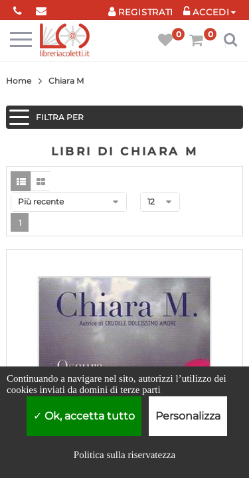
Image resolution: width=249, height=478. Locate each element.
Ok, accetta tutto (84, 416)
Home (18, 81)
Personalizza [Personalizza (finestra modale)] (187, 416)
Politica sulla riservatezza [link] (124, 454)
